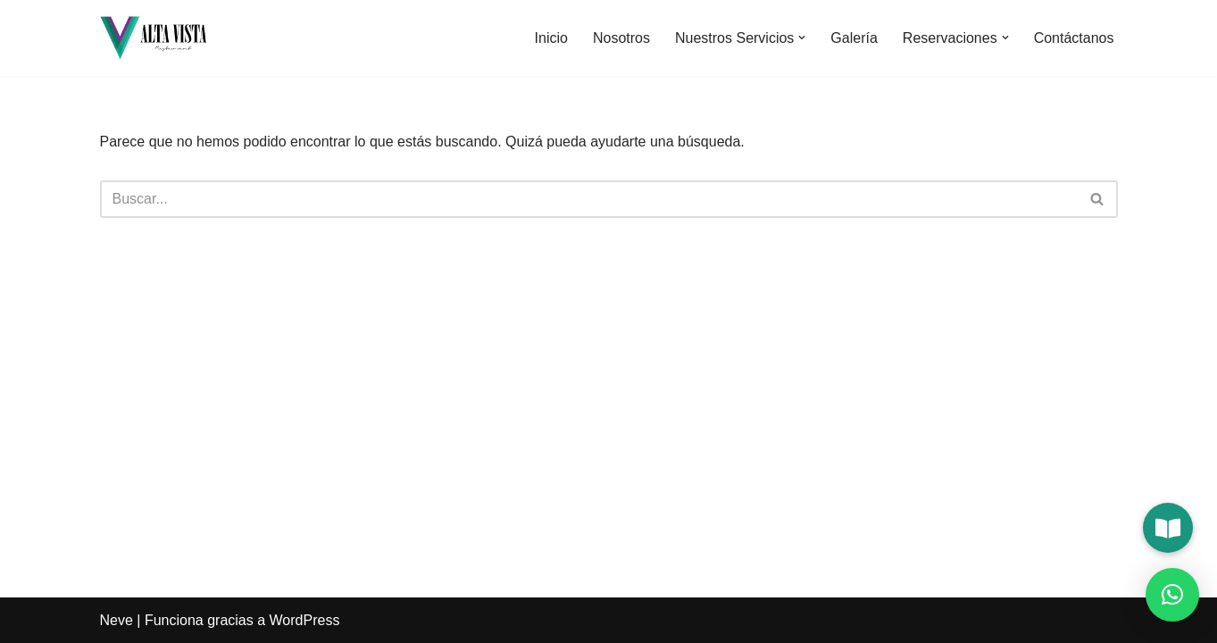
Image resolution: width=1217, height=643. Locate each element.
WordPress (305, 620)
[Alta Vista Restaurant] (153, 38)
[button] (801, 37)
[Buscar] (589, 199)
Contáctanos (1074, 38)
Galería (853, 38)
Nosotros (621, 38)
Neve (116, 620)
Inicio (551, 38)
